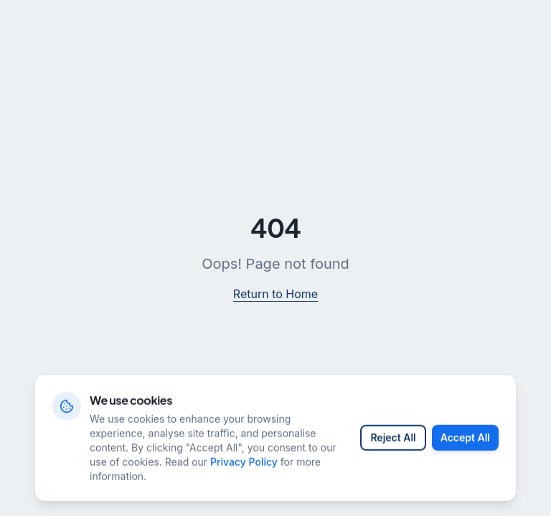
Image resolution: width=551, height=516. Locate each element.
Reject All (392, 447)
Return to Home (275, 294)
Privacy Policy (244, 471)
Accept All (465, 447)
